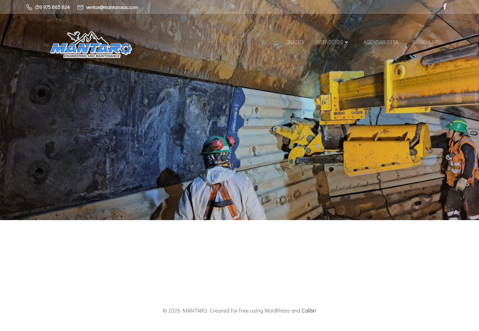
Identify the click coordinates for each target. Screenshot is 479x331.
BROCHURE (425, 42)
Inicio (295, 42)
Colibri (309, 310)
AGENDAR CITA (380, 42)
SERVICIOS (333, 42)
